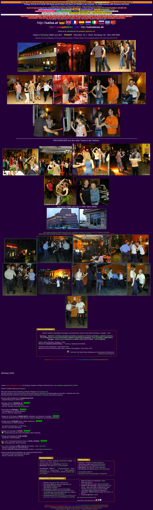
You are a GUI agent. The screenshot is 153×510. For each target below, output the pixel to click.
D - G (44, 462)
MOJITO (109, 336)
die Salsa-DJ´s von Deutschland (58, 465)
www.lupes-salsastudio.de (44, 449)
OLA (41, 337)
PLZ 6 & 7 (47, 497)
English (68, 24)
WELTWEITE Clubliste (50, 487)
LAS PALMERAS (99, 339)
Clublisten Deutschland (60, 461)
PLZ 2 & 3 (65, 495)
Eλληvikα (107, 24)
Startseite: (72, 352)
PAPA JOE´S (84, 339)
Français (75, 24)
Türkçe (113, 24)
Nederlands (88, 24)
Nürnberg (44, 35)
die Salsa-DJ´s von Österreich (96, 467)
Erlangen (22, 388)
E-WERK (76, 339)
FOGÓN (88, 336)
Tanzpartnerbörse (48, 495)
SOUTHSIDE (63, 337)
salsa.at (61, 31)
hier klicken (107, 492)
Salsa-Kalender (114, 38)
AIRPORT (51, 336)
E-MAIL (96, 494)
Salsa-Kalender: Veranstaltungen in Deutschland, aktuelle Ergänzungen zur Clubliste (57, 471)
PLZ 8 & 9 (54, 497)
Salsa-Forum (55, 470)
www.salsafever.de (42, 392)
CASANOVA (81, 336)
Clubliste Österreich (97, 462)
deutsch (62, 24)
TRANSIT (71, 337)
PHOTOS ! (65, 464)
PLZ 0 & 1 (58, 495)
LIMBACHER (108, 337)
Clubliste (105, 38)
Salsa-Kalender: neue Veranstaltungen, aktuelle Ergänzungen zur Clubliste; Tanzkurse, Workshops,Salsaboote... (59, 492)
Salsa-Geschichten (103, 484)
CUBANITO (68, 339)
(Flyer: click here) (40, 446)
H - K (48, 462)
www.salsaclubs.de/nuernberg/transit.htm (76, 0)
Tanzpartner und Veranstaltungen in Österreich (92, 473)
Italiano (95, 24)
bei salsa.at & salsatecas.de (61, 484)
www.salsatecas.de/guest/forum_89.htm (66, 385)
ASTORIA (58, 336)
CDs (59, 489)
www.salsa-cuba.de (25, 393)
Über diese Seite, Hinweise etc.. (59, 482)
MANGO (103, 336)
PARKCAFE (48, 337)
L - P (52, 462)
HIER (67, 347)
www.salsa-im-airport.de (21, 406)
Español (81, 24)
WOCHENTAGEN (99, 464)
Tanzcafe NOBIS (97, 337)
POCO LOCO (59, 339)
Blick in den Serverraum (102, 469)
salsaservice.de (11, 393)
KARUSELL (95, 336)
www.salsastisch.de (42, 393)
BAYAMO (73, 336)
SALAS (55, 337)
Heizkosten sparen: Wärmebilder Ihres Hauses (84, 6)
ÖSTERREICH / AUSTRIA (67, 497)
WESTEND (78, 337)
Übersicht (42, 344)
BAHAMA (65, 336)
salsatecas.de (72, 31)
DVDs (64, 489)
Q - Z (56, 462)
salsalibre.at (100, 2)
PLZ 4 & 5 (72, 495)
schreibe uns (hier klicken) (89, 489)
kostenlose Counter (58, 6)
